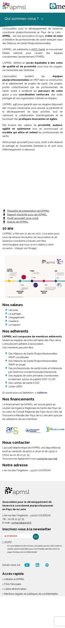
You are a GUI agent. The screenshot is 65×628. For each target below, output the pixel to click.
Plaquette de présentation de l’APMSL (26, 210)
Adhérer (42, 392)
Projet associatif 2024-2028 (20, 218)
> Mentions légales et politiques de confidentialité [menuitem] (30, 593)
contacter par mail (47, 458)
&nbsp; (32, 182)
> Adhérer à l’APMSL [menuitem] (13, 579)
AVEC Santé (38, 49)
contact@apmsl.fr (21, 522)
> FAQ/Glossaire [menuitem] (11, 584)
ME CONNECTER (53, 6)
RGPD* (8, 542)
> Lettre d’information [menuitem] (14, 589)
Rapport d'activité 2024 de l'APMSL (24, 214)
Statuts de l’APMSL (15, 221)
